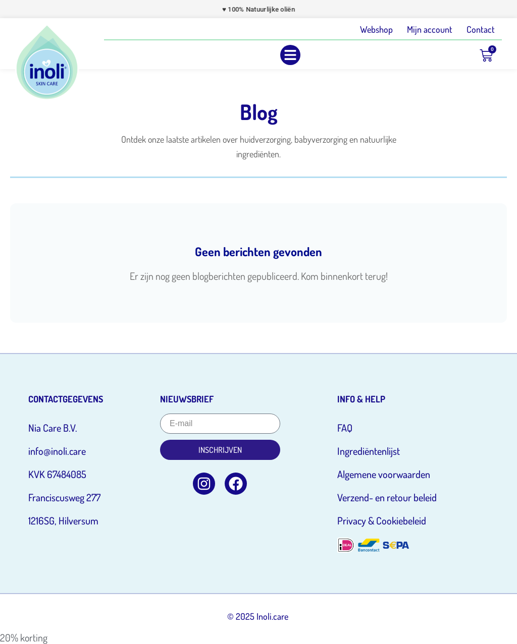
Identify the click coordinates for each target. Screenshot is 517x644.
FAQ (344, 427)
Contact (481, 29)
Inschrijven (220, 450)
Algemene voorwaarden (383, 474)
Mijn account (429, 29)
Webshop (376, 29)
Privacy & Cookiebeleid (381, 520)
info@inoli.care (57, 450)
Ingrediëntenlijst (368, 450)
